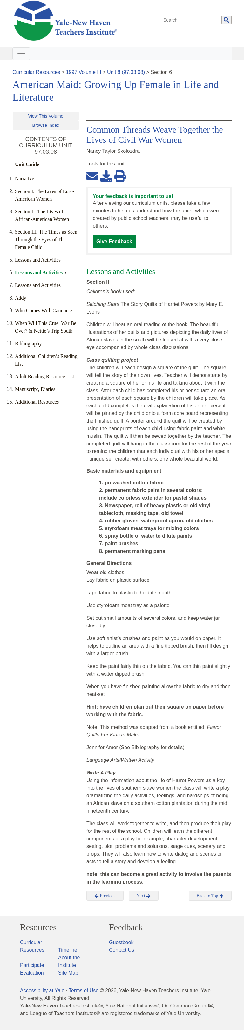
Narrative (24, 178)
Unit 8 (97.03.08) (126, 72)
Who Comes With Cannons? (44, 310)
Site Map (68, 972)
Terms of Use (83, 990)
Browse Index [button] (45, 125)
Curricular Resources (36, 72)
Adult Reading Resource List (44, 376)
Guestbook (121, 942)
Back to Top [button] (210, 895)
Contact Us (121, 950)
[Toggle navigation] (21, 53)
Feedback (126, 927)
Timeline (67, 950)
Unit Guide (27, 164)
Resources (38, 927)
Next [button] (144, 895)
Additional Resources (37, 402)
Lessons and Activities (38, 259)
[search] (192, 20)
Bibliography (28, 343)
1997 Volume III (83, 72)
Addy (20, 298)
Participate (32, 965)
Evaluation (32, 972)
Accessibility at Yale (42, 990)
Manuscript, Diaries (35, 389)
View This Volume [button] (46, 116)
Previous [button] (105, 895)
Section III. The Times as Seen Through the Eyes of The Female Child (46, 239)
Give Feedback (114, 241)
